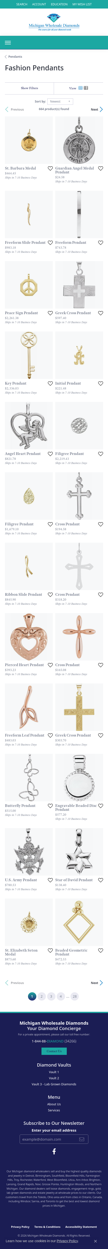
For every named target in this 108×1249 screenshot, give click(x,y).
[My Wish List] (82, 4)
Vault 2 (54, 1078)
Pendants (15, 57)
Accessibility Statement (81, 1227)
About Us (54, 1104)
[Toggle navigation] (8, 42)
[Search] (21, 4)
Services (54, 1110)
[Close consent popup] (95, 1241)
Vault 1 (54, 1072)
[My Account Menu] (39, 4)
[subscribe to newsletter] (81, 1139)
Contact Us (54, 1051)
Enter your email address (54, 1130)
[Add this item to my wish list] (50, 168)
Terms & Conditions (47, 1227)
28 (75, 996)
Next (94, 109)
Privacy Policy (20, 1227)
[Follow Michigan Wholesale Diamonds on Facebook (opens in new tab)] (54, 1151)
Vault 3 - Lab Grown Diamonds (54, 1084)
